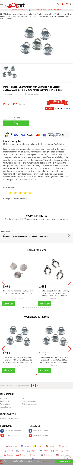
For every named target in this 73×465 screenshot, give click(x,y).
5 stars (30, 192)
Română (37, 446)
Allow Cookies (63, 462)
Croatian (8, 450)
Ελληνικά (25, 446)
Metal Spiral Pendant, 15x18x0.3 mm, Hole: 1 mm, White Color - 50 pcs (18, 292)
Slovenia (20, 455)
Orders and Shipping (29, 404)
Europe (44, 450)
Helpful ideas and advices (9, 419)
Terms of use (5, 404)
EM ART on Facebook (10, 431)
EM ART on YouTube (10, 435)
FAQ (23, 398)
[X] (1, 461)
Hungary (31, 450)
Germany (50, 446)
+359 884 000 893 (53, 10)
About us (3, 398)
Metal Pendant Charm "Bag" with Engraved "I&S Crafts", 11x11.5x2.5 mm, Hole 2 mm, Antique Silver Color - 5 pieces (18, 360)
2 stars (15, 192)
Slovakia (8, 455)
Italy (54, 450)
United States (62, 455)
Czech (20, 450)
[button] (23, 307)
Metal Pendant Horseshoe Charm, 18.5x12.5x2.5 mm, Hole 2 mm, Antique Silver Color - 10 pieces (55, 293)
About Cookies (5, 407)
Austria (63, 446)
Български (11, 446)
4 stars (25, 192)
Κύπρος (33, 455)
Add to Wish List (31, 94)
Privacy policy (5, 401)
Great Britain (47, 455)
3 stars (20, 192)
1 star (10, 192)
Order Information (29, 401)
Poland (65, 450)
